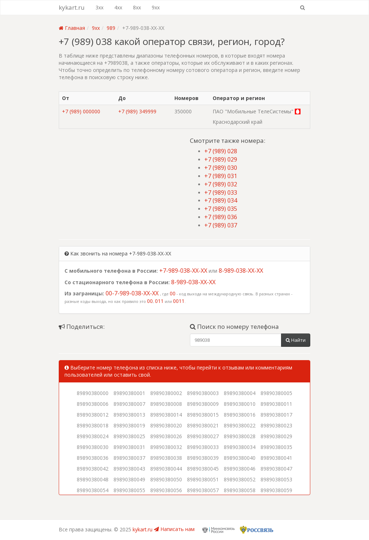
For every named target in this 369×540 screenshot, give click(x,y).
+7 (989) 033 (220, 192)
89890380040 (239, 457)
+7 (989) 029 (220, 159)
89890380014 (166, 414)
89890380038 (166, 457)
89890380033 (203, 447)
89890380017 (276, 414)
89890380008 (166, 403)
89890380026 (166, 436)
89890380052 (239, 479)
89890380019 (129, 425)
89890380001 (129, 393)
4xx (118, 7)
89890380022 (239, 425)
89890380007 (129, 403)
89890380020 (166, 425)
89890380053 (276, 479)
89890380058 (239, 490)
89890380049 (129, 479)
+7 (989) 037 (220, 225)
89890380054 (92, 490)
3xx (99, 7)
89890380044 (166, 468)
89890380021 (203, 425)
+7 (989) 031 (220, 176)
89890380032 (166, 447)
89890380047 (276, 468)
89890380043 (129, 468)
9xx (156, 7)
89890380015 (203, 414)
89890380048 (92, 479)
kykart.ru (72, 7)
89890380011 (276, 403)
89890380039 (203, 457)
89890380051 (203, 479)
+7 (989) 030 (220, 168)
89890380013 (129, 414)
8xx (137, 7)
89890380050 (166, 479)
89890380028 (239, 436)
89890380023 (276, 425)
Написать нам (174, 529)
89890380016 (239, 414)
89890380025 (129, 436)
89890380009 (203, 403)
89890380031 (129, 447)
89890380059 (276, 490)
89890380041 (276, 457)
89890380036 (92, 457)
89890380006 (92, 403)
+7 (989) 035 (220, 209)
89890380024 (92, 436)
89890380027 (203, 436)
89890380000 (92, 393)
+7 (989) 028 (220, 151)
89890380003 (203, 393)
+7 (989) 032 (220, 184)
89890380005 (276, 393)
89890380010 (239, 403)
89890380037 (129, 457)
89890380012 (92, 414)
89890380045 (203, 468)
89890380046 (239, 468)
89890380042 (92, 468)
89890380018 (92, 425)
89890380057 (203, 490)
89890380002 (166, 393)
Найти (296, 340)
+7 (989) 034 (220, 200)
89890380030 (92, 447)
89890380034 (239, 447)
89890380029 (276, 436)
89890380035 (276, 447)
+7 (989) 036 (220, 217)
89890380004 (239, 393)
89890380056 (166, 490)
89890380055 (129, 490)
